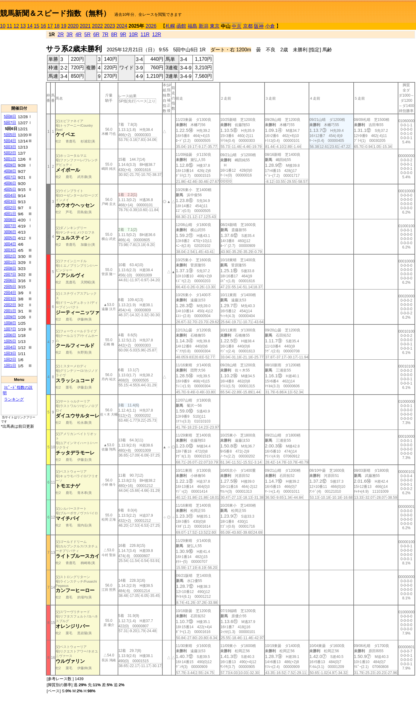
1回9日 (10, 317)
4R (78, 34)
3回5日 (10, 238)
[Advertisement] (19, 67)
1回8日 (10, 323)
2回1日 (10, 311)
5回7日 (10, 122)
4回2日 (10, 207)
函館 (181, 26)
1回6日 (10, 335)
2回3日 (10, 298)
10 (2, 26)
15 (36, 26)
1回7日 (10, 329)
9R (123, 34)
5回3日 (10, 147)
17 (50, 26)
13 (23, 26)
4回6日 (10, 183)
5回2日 (10, 153)
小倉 (270, 26)
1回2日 (10, 359)
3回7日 (10, 226)
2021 (85, 26)
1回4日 (10, 347)
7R (105, 34)
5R (87, 34)
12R (156, 34)
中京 (236, 26)
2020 (73, 26)
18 (57, 26)
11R (144, 34)
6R (96, 34)
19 (63, 26)
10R (133, 34)
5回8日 (10, 116)
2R (60, 34)
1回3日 (10, 353)
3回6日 (10, 232)
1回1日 (10, 365)
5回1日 (10, 159)
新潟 (203, 26)
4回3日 (10, 201)
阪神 (259, 26)
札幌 (170, 26)
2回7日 (10, 274)
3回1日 (10, 262)
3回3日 (10, 250)
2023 (109, 26)
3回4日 (10, 244)
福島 (192, 26)
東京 (215, 26)
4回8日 (10, 171)
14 (30, 26)
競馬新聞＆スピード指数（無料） (55, 13)
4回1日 (10, 213)
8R (114, 34)
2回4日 (10, 292)
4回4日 (10, 195)
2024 (121, 26)
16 (43, 26)
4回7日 (10, 177)
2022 (97, 26)
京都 (248, 26)
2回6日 (10, 280)
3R (70, 34)
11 (9, 26)
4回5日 (10, 189)
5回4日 (10, 141)
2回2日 (10, 305)
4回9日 (10, 165)
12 (16, 26)
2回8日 (10, 268)
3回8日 (10, 219)
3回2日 (10, 256)
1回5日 (10, 341)
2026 (151, 26)
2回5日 (10, 286)
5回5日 (10, 134)
